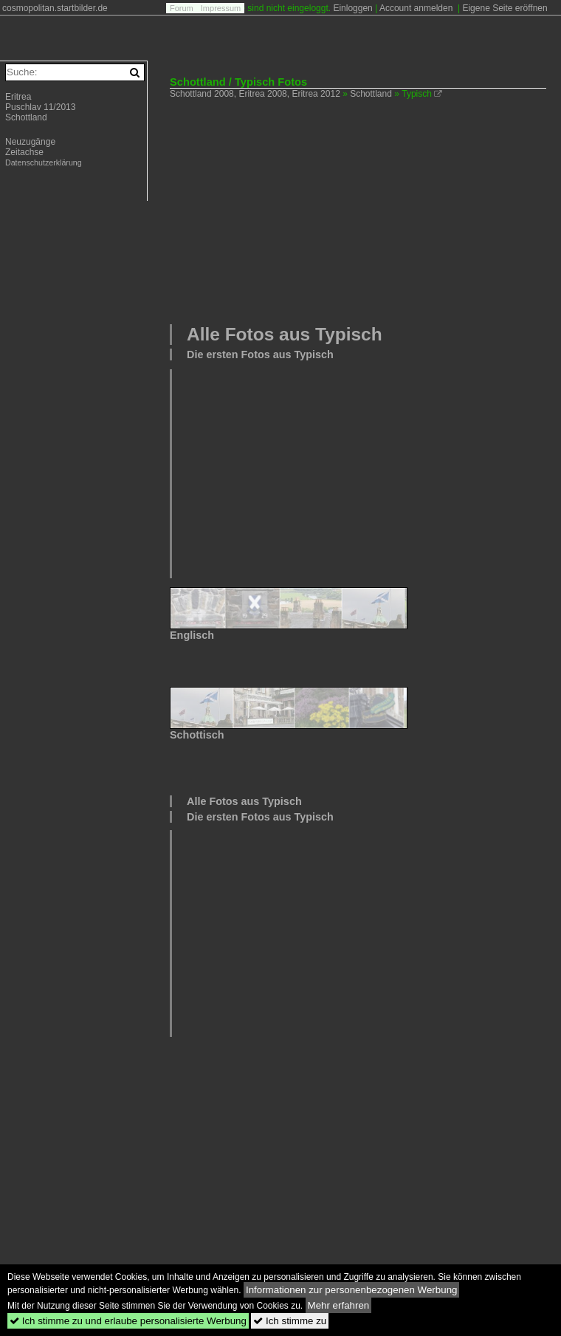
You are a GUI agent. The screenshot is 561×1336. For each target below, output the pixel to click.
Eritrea (18, 97)
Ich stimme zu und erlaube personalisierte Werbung (128, 1320)
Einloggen (352, 8)
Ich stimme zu (289, 1320)
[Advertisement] (365, 209)
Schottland (371, 94)
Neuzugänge (30, 142)
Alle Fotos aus (284, 334)
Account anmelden (415, 8)
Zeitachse (24, 152)
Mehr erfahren (339, 1305)
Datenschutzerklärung (43, 162)
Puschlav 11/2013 (40, 107)
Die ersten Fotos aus (260, 354)
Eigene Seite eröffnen (504, 8)
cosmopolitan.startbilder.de (55, 8)
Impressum (221, 8)
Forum (181, 8)
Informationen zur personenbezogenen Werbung (352, 1289)
